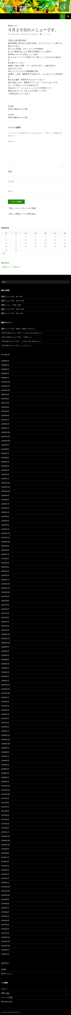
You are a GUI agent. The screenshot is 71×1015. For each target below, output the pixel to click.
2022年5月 (5, 563)
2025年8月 (5, 399)
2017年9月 (5, 798)
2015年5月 (5, 916)
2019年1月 (5, 731)
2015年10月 (5, 895)
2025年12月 (5, 382)
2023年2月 (5, 525)
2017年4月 (5, 819)
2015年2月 (5, 929)
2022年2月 (5, 575)
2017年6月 (5, 811)
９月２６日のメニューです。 (35, 115)
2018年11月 (5, 739)
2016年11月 (5, 840)
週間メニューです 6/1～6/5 (11, 296)
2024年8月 (5, 449)
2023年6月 (5, 508)
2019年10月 (5, 693)
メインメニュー (68, 16)
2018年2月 (5, 777)
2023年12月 (5, 483)
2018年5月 (5, 765)
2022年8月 (5, 550)
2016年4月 (5, 870)
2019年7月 (5, 706)
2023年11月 (5, 487)
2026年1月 (5, 378)
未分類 (3, 969)
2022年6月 (5, 559)
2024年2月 (5, 474)
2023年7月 (5, 504)
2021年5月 (5, 613)
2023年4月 (5, 516)
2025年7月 (5, 403)
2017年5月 (5, 815)
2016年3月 (5, 874)
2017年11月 (5, 790)
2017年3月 (5, 824)
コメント (11, 141)
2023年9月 (5, 495)
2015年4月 (5, 920)
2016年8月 (5, 853)
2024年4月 (5, 466)
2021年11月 (5, 588)
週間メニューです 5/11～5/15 (12, 309)
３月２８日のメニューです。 (11, 333)
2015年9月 (5, 899)
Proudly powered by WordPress (11, 1012)
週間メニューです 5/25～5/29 (12, 301)
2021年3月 (5, 622)
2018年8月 (5, 752)
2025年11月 (5, 386)
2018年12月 (5, 735)
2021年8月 (5, 601)
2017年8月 (5, 803)
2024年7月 (5, 453)
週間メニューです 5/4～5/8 (11, 313)
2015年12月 (5, 887)
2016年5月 (5, 866)
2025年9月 (5, 394)
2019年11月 (5, 689)
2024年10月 (5, 441)
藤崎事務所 (5, 263)
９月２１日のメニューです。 (35, 107)
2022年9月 (5, 546)
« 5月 (3, 253)
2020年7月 (5, 655)
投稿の (5, 993)
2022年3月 (5, 571)
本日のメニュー (13, 26)
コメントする (46, 34)
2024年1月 (5, 479)
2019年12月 (5, 685)
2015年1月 (5, 933)
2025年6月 (5, 407)
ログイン (4, 989)
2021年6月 (5, 609)
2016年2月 (5, 878)
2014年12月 (5, 937)
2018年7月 (5, 756)
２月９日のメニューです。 (11, 341)
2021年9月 (5, 596)
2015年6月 (5, 912)
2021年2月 (5, 626)
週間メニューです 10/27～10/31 (13, 329)
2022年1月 (5, 580)
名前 (10, 171)
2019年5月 (5, 714)
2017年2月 (5, 828)
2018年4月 (5, 769)
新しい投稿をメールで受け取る (23, 214)
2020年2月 (5, 676)
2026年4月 (5, 365)
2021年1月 (5, 630)
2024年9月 (5, 445)
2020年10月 (5, 643)
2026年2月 (5, 373)
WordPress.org (6, 1001)
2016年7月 (5, 857)
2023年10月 (5, 491)
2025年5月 (5, 411)
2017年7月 (5, 807)
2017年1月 (5, 832)
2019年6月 (5, 710)
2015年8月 (5, 904)
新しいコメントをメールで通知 (23, 208)
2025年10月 (5, 390)
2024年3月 (5, 470)
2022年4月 (5, 567)
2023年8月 (5, 500)
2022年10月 (5, 542)
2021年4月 (5, 617)
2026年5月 (5, 361)
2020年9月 (5, 647)
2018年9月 (5, 748)
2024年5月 (5, 462)
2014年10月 (5, 946)
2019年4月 (5, 718)
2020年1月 (5, 681)
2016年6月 (5, 861)
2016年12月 (5, 836)
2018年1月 (5, 782)
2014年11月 (5, 941)
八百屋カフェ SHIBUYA (10, 267)
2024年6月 (5, 458)
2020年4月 (5, 668)
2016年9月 (5, 849)
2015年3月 (5, 925)
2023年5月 (5, 512)
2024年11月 (5, 436)
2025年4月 (5, 415)
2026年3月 (5, 369)
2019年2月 (5, 727)
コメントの (7, 997)
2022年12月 (5, 533)
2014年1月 (5, 954)
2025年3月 (5, 420)
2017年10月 (5, 794)
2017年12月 (5, 786)
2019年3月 (5, 723)
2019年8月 (5, 702)
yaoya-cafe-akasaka (30, 34)
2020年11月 (5, 638)
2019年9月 (5, 697)
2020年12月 (5, 634)
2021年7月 (5, 605)
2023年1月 (5, 529)
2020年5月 (5, 664)
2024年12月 (5, 432)
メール (11, 181)
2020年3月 (5, 672)
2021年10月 (5, 592)
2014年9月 (5, 950)
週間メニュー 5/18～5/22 (11, 305)
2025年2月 (5, 424)
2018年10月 (5, 744)
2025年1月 (5, 428)
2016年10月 (5, 845)
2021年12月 (5, 584)
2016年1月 (5, 883)
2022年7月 (5, 554)
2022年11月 (5, 537)
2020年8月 (5, 651)
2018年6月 (5, 760)
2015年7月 (5, 908)
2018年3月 (5, 773)
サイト (11, 191)
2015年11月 (5, 891)
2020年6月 (5, 659)
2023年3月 (5, 521)
